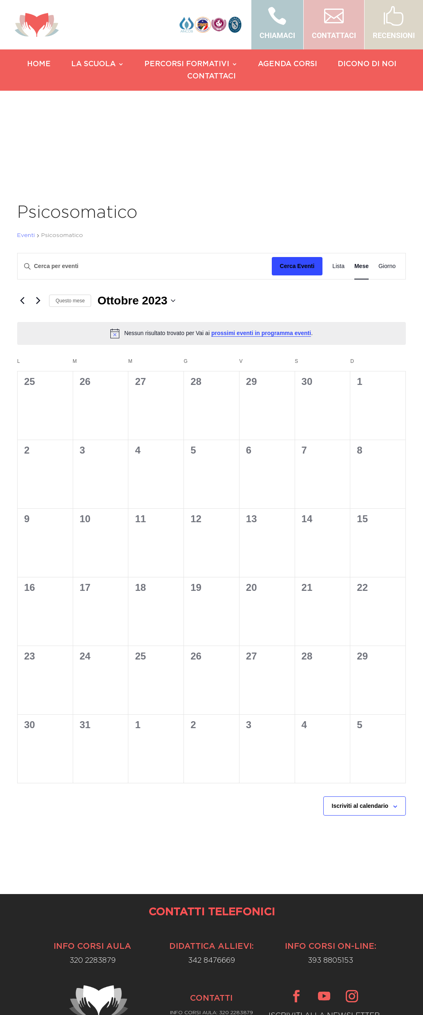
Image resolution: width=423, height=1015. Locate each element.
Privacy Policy (211, 999)
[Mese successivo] (38, 230)
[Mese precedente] (22, 230)
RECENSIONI (394, 35)
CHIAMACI (277, 35)
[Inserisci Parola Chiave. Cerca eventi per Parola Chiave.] (145, 195)
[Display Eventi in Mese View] (361, 195)
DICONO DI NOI (367, 64)
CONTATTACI (334, 35)
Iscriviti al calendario (360, 735)
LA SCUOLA (93, 64)
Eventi (26, 164)
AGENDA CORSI (287, 64)
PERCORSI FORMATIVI (186, 64)
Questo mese (70, 230)
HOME (39, 64)
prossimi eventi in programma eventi (261, 262)
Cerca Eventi (297, 195)
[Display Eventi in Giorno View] (387, 195)
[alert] (211, 262)
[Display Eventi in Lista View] (338, 195)
